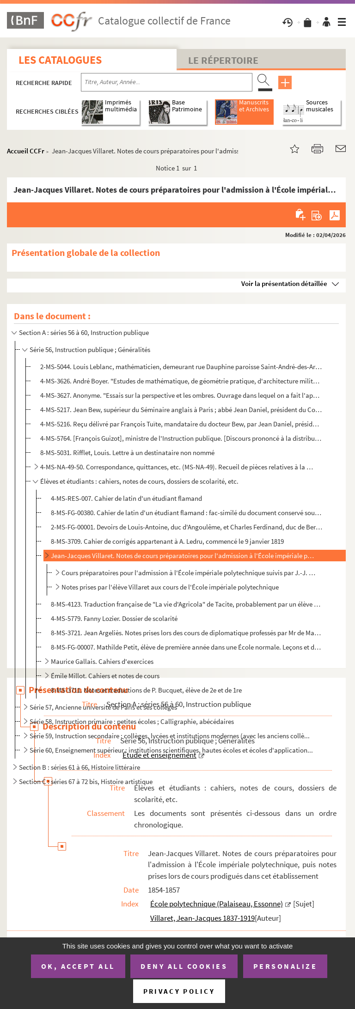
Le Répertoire (223, 60)
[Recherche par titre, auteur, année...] (166, 82)
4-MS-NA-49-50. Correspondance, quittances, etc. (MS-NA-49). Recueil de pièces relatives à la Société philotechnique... (177, 466)
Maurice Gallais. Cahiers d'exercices (102, 661)
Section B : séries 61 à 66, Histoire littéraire (79, 767)
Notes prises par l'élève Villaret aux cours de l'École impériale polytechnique (170, 587)
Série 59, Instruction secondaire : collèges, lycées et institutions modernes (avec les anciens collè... (170, 735)
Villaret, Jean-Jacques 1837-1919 (202, 918)
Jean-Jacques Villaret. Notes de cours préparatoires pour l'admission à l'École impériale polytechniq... (183, 555)
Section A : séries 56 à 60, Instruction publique (84, 332)
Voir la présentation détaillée (284, 283)
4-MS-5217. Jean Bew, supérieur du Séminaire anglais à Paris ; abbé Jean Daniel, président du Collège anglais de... (181, 409)
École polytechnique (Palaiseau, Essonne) (216, 904)
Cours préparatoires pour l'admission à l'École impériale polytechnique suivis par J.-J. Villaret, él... (189, 572)
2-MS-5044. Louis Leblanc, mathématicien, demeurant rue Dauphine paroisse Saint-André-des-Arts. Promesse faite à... (181, 366)
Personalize (285, 966)
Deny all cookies (184, 966)
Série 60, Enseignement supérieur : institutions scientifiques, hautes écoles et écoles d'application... (171, 750)
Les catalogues (60, 60)
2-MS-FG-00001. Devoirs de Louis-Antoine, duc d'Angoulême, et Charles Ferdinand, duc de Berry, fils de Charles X (187, 527)
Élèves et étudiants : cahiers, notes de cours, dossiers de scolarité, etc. (139, 481)
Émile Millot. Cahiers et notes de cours (105, 675)
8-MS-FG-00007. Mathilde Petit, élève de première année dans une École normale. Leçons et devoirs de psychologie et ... (187, 647)
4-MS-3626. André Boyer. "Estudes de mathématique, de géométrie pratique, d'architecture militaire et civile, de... (181, 381)
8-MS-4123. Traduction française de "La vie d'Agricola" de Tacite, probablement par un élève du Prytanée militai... (187, 604)
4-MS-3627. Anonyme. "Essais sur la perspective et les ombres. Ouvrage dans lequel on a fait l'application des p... (181, 395)
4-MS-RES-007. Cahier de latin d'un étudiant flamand (126, 498)
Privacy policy (179, 991)
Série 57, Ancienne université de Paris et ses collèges (103, 707)
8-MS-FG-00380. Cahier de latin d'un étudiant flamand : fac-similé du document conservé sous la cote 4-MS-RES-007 (187, 512)
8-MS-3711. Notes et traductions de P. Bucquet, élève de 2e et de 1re (146, 690)
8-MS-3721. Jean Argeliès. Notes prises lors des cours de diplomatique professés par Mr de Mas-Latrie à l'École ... (187, 632)
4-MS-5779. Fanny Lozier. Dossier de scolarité (114, 618)
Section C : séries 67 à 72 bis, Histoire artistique (86, 781)
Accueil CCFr (25, 150)
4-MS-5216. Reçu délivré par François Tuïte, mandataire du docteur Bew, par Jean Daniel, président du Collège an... (181, 423)
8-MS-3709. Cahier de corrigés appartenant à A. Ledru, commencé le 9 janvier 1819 (167, 541)
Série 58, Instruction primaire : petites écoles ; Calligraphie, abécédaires (132, 721)
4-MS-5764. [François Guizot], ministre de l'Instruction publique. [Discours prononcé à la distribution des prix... (181, 438)
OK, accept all (78, 966)
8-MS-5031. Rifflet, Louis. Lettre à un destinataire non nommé (127, 452)
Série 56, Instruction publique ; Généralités (90, 349)
